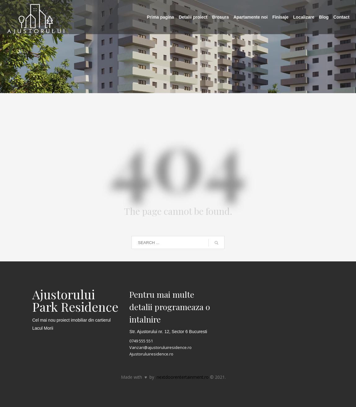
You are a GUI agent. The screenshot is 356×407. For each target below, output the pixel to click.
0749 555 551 (141, 341)
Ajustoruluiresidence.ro (151, 354)
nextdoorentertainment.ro (183, 377)
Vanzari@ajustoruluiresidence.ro (160, 347)
